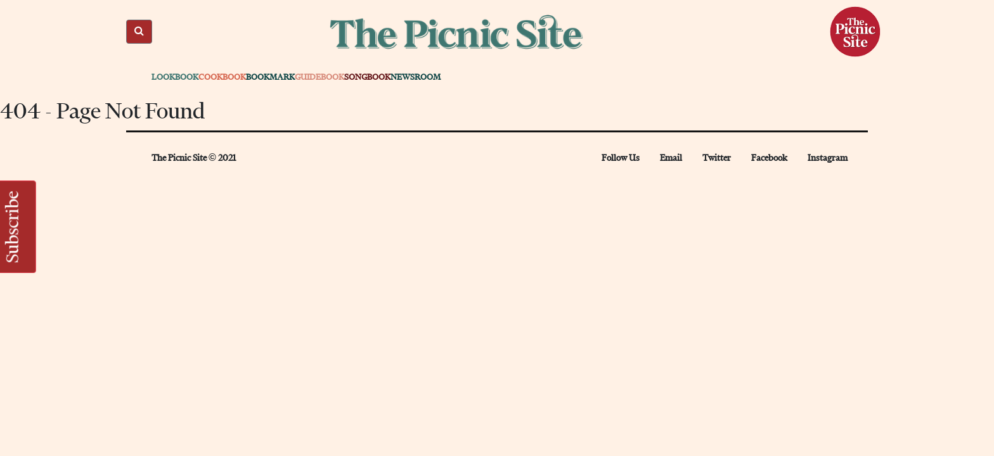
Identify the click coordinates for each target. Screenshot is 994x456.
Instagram (828, 158)
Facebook (769, 158)
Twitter (716, 158)
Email (671, 158)
